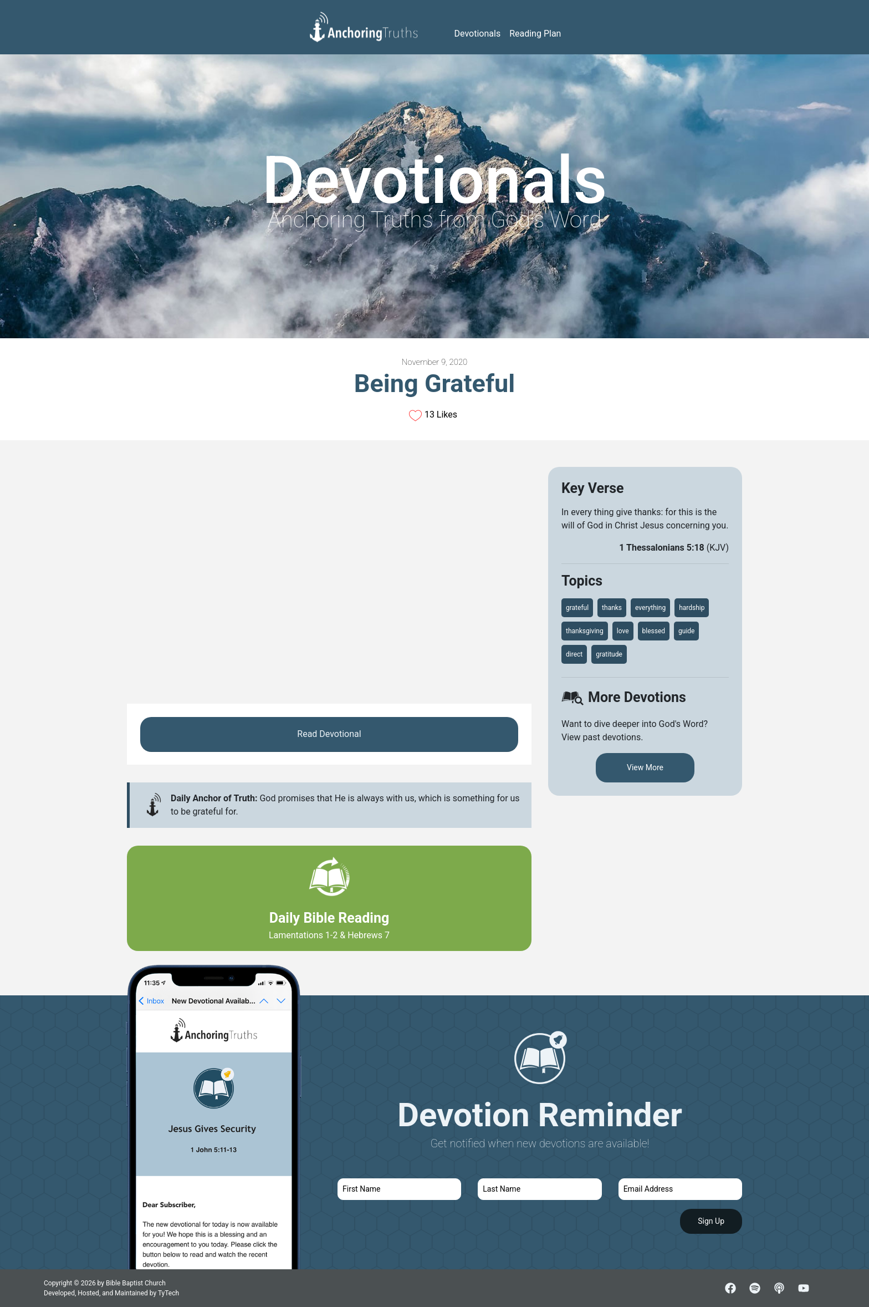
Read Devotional (329, 734)
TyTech (168, 1293)
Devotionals (477, 33)
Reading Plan (535, 33)
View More (645, 767)
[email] (680, 1189)
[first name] (399, 1189)
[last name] (539, 1189)
